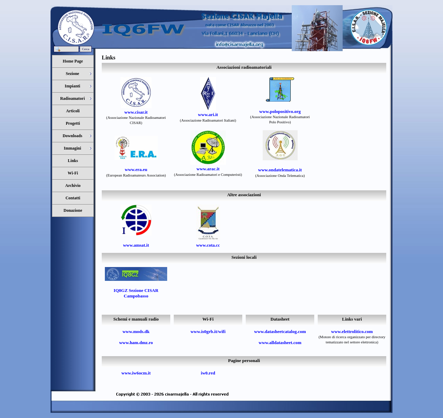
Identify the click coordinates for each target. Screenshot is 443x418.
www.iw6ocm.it (136, 373)
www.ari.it (208, 114)
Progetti (73, 123)
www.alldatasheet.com (280, 342)
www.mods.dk (136, 331)
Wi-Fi (73, 173)
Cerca (85, 49)
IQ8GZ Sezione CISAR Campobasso (136, 293)
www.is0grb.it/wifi (207, 331)
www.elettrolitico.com (352, 331)
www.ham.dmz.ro (136, 342)
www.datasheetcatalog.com (280, 331)
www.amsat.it (136, 245)
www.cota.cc (208, 245)
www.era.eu (136, 169)
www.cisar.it (135, 112)
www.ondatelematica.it (280, 169)
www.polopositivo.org (280, 111)
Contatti (72, 198)
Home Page (73, 61)
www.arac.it (208, 168)
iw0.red (208, 373)
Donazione (73, 210)
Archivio (72, 185)
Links (73, 160)
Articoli (73, 110)
